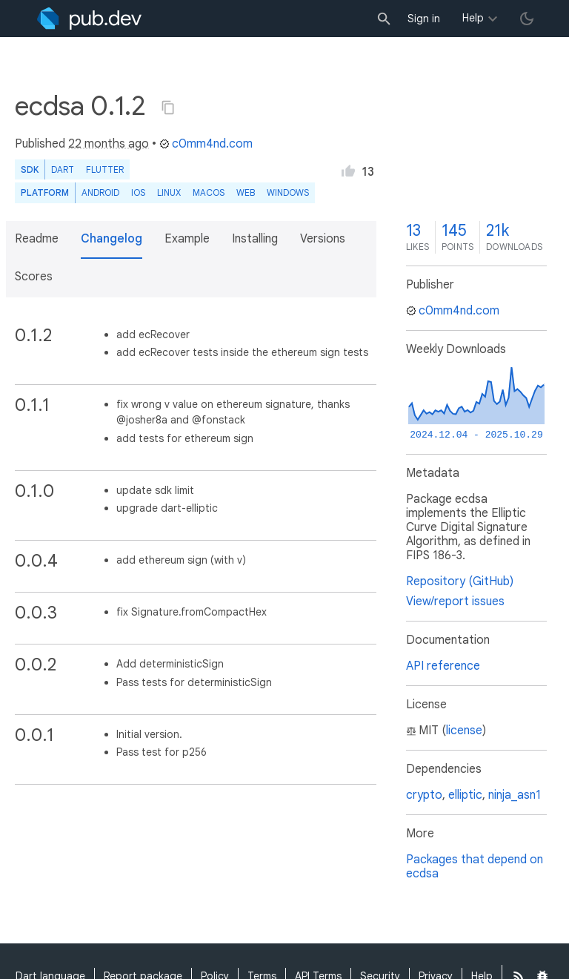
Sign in (423, 18)
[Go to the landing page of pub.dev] (89, 18)
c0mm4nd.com (206, 143)
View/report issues (455, 601)
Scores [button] (34, 276)
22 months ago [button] (108, 143)
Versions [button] (322, 238)
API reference (443, 666)
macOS (208, 192)
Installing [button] (255, 238)
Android (100, 192)
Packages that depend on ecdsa (474, 866)
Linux (169, 192)
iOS (138, 192)
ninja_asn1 (514, 795)
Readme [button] (37, 238)
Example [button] (187, 238)
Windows (288, 192)
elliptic (465, 795)
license (464, 730)
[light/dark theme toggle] (527, 18)
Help (473, 17)
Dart (62, 169)
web (245, 192)
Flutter (105, 169)
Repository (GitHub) (459, 581)
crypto (424, 795)
